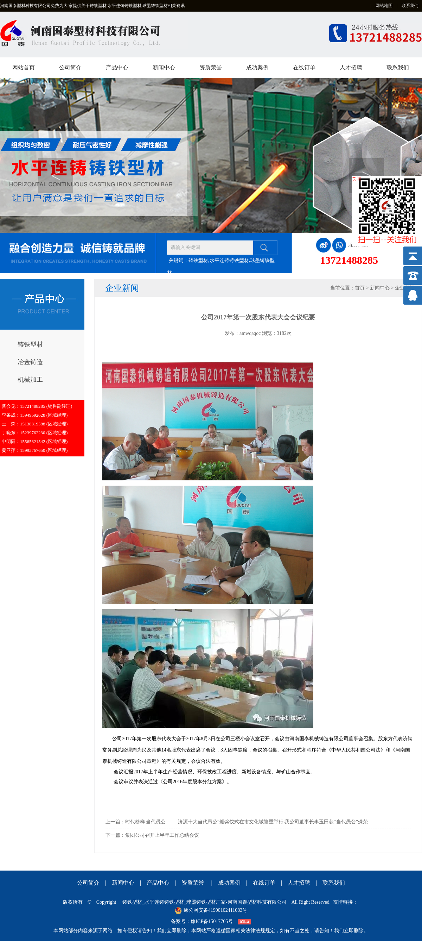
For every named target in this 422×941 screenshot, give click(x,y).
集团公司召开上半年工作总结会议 (162, 835)
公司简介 (70, 67)
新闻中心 (164, 67)
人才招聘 (351, 67)
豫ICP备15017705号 (212, 921)
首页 (360, 288)
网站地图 (384, 5)
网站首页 (23, 67)
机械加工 (30, 379)
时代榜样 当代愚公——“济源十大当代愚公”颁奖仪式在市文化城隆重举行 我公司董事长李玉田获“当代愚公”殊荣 (246, 821)
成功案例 (257, 67)
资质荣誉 (210, 67)
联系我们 (410, 5)
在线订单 (304, 67)
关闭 (357, 179)
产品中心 (117, 67)
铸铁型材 (30, 344)
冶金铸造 (30, 362)
